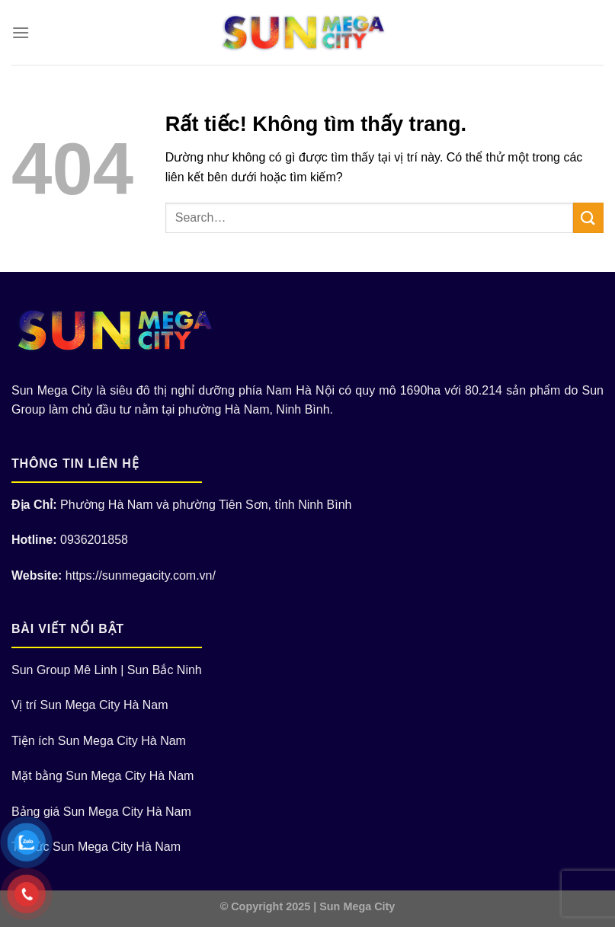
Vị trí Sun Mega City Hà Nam (89, 704)
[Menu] (20, 32)
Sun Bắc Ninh (164, 669)
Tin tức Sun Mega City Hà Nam (96, 846)
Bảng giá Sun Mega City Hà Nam (101, 811)
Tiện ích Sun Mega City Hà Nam (98, 740)
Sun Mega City (357, 906)
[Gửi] (588, 217)
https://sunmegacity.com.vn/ (141, 575)
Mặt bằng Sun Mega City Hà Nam (102, 775)
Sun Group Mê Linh (64, 669)
